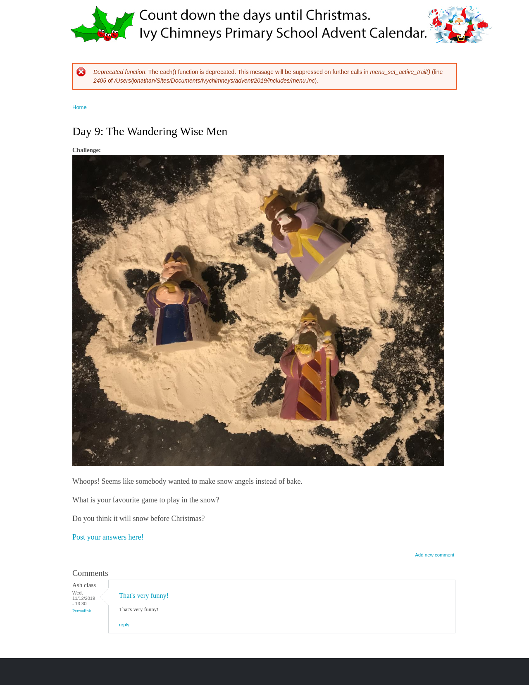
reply (124, 624)
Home (79, 107)
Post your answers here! (107, 537)
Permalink (81, 610)
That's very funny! (144, 595)
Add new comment (434, 554)
